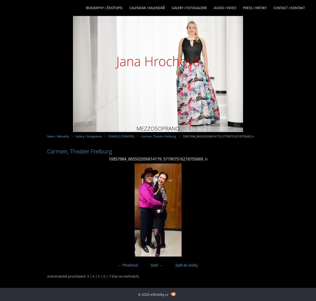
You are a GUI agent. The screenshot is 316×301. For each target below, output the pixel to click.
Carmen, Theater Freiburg (158, 136)
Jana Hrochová (158, 61)
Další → (156, 265)
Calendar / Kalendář (147, 8)
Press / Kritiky (255, 8)
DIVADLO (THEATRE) (121, 136)
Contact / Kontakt (289, 8)
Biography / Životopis (104, 8)
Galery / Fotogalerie (189, 8)
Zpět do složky (186, 265)
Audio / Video (225, 8)
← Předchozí (128, 265)
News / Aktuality (58, 136)
